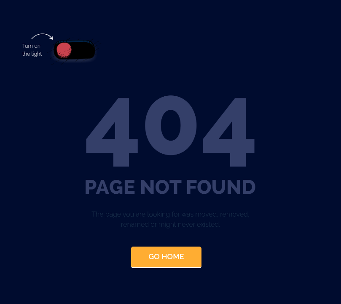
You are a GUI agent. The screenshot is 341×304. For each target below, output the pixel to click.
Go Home (166, 256)
